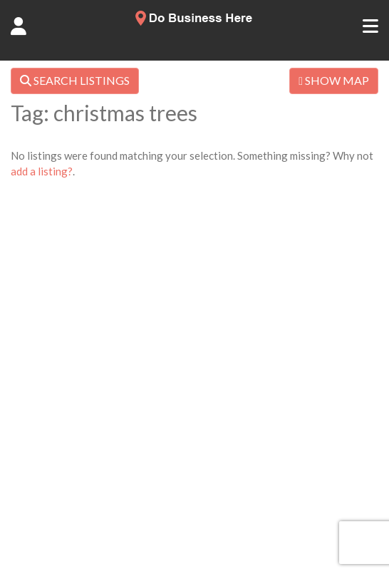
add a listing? (42, 171)
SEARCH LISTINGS (75, 80)
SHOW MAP (334, 80)
